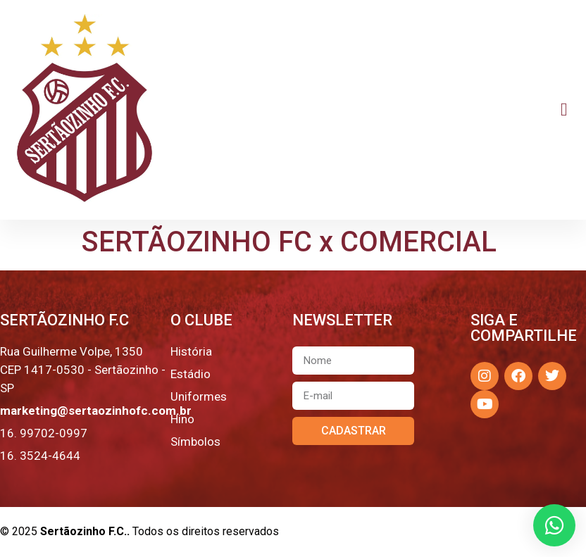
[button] (564, 110)
